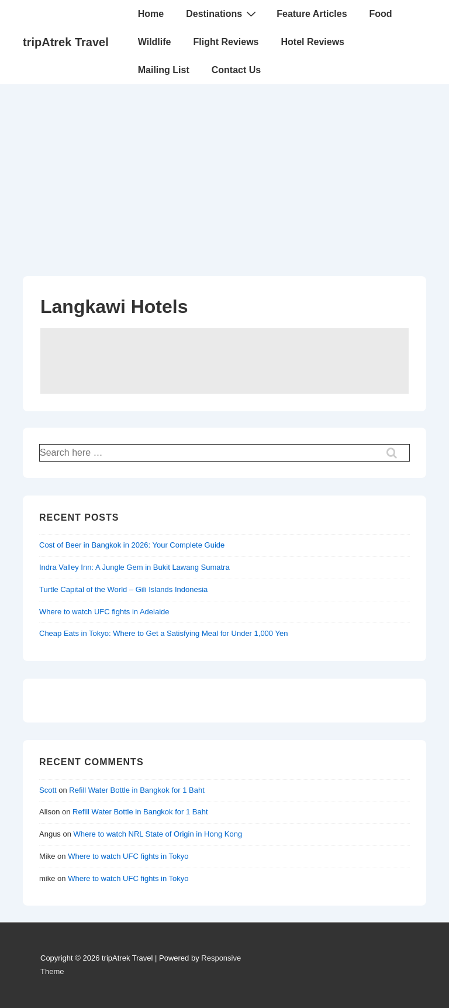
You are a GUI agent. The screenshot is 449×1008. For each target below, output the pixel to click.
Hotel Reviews (312, 42)
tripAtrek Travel (66, 42)
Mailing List (163, 70)
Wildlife (154, 42)
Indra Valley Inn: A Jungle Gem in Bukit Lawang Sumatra (134, 567)
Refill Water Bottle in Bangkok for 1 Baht (136, 790)
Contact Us (236, 70)
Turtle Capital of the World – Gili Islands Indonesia (123, 589)
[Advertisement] (224, 172)
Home (151, 14)
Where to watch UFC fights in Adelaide (104, 611)
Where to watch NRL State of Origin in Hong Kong (158, 834)
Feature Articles (312, 14)
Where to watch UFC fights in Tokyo (128, 856)
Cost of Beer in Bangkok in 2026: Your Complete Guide (131, 545)
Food (380, 14)
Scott (48, 790)
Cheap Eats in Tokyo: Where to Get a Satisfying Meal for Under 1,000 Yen (163, 633)
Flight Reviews (225, 42)
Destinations (222, 13)
